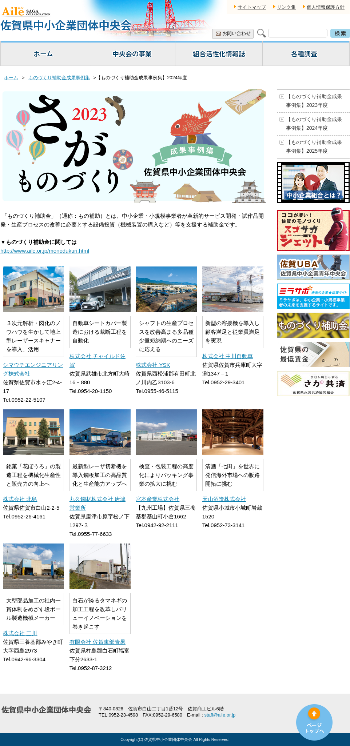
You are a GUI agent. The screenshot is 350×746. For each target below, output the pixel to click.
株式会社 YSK (153, 365)
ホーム (11, 77)
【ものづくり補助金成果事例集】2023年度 (314, 100)
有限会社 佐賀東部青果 (97, 642)
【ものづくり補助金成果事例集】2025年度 (314, 146)
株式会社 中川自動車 (227, 356)
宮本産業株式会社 (157, 499)
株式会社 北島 (20, 499)
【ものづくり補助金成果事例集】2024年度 (314, 123)
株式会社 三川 (20, 633)
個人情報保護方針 (326, 7)
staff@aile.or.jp (220, 715)
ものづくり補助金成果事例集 (59, 77)
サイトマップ (252, 7)
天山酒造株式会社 (224, 499)
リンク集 (286, 7)
